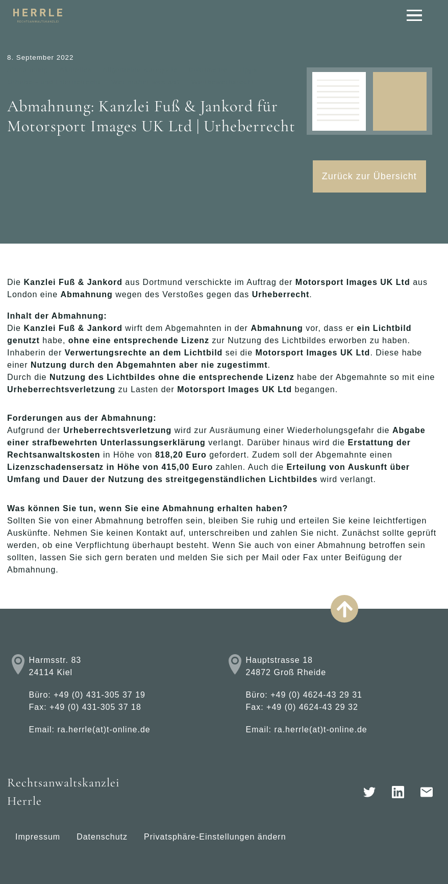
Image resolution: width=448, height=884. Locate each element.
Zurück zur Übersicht (369, 176)
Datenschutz (102, 836)
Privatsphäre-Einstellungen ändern (215, 836)
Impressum (37, 836)
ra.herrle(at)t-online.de (103, 729)
